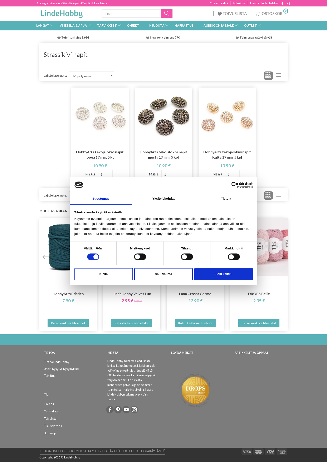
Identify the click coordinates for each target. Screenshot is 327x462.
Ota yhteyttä (219, 3)
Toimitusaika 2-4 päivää (256, 37)
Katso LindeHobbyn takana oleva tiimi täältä (130, 394)
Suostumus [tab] (101, 198)
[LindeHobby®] (62, 12)
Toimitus (239, 3)
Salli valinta (163, 274)
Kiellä (103, 274)
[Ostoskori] (271, 13)
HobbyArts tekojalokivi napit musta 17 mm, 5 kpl (163, 154)
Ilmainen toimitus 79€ (165, 37)
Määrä (90, 174)
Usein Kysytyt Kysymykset (61, 369)
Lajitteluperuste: (55, 75)
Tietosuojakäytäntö (147, 451)
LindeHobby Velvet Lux (132, 294)
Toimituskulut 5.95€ (75, 37)
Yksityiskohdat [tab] (163, 198)
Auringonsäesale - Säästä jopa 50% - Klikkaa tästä (71, 3)
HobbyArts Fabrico (68, 294)
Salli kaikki (223, 274)
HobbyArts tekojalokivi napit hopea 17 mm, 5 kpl (100, 154)
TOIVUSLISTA (233, 13)
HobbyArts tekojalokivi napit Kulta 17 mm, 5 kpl (227, 154)
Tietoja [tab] (226, 198)
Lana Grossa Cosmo (195, 294)
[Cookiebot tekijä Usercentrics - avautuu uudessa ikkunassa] (234, 185)
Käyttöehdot (119, 451)
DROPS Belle (259, 294)
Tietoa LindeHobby (263, 3)
